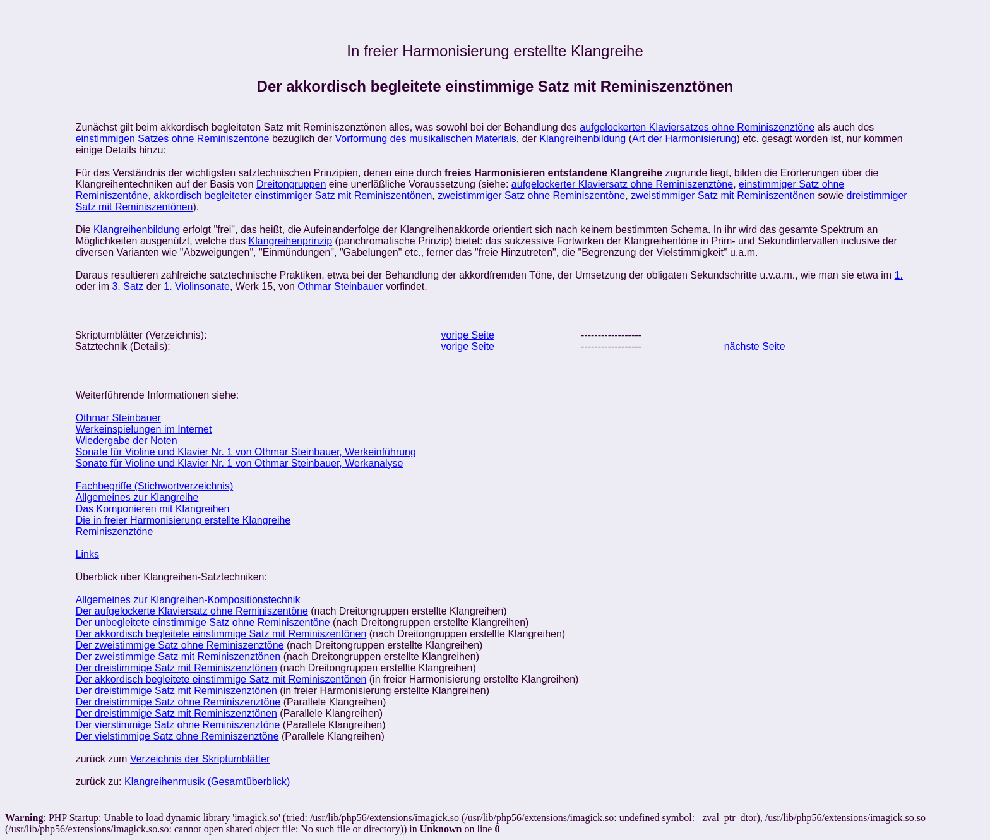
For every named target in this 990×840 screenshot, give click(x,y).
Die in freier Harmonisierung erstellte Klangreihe (183, 520)
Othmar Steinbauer (340, 286)
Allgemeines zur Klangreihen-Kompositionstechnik (188, 599)
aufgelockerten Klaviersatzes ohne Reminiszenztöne (697, 127)
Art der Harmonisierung (684, 138)
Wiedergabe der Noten (126, 440)
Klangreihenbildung (582, 138)
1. (899, 275)
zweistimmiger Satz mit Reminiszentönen (723, 195)
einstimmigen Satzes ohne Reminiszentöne (173, 138)
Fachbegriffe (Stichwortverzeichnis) (155, 486)
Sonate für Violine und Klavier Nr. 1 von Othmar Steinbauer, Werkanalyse (239, 463)
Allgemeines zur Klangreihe (137, 497)
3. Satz (127, 286)
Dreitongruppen (291, 184)
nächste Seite (754, 346)
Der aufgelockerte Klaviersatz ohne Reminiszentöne (192, 611)
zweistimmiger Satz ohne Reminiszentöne (531, 195)
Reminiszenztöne (114, 531)
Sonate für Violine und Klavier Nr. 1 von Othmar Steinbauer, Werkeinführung (246, 452)
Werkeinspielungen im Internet (144, 429)
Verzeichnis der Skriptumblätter (200, 758)
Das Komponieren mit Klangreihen (153, 508)
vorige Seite (468, 335)
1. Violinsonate (197, 286)
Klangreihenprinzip (291, 241)
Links (87, 554)
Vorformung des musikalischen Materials (425, 138)
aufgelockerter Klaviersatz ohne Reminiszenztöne (622, 184)
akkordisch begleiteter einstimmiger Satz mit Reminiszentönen (292, 195)
